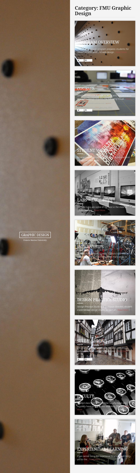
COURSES (86, 88)
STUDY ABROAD (93, 341)
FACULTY (86, 396)
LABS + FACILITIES (96, 200)
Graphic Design (35, 234)
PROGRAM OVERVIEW (99, 42)
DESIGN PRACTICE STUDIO (104, 299)
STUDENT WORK (94, 150)
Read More (121, 52)
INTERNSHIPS (91, 246)
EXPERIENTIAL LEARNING (104, 449)
